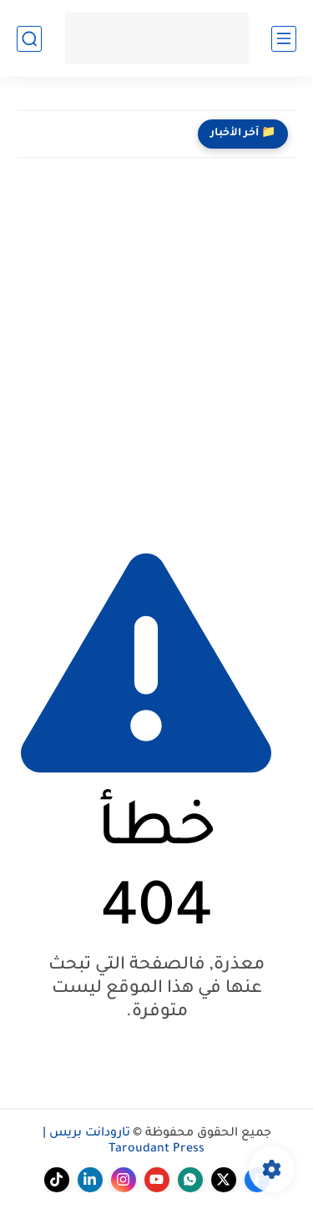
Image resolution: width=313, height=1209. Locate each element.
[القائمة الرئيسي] (283, 39)
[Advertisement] (156, 347)
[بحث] (29, 39)
